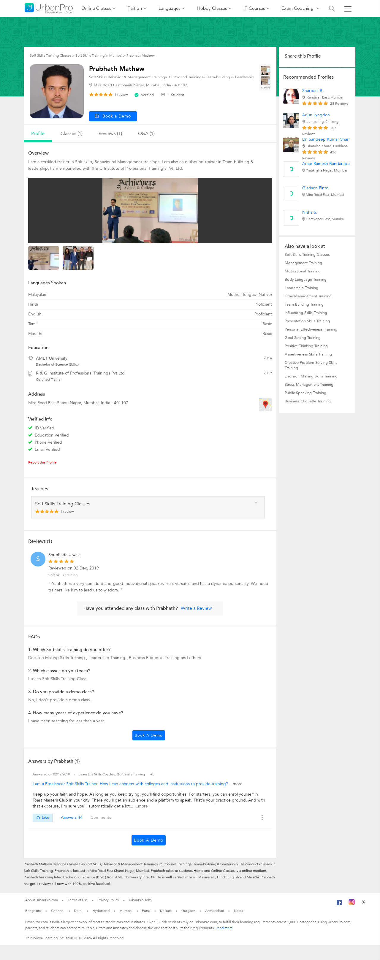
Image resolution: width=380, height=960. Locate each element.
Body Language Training (306, 279)
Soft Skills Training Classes (307, 254)
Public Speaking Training (305, 393)
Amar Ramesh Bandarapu (326, 163)
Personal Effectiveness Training (311, 329)
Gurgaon (188, 910)
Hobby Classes (212, 8)
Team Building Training (304, 304)
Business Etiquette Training (308, 401)
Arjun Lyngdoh (316, 115)
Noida (238, 910)
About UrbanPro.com (41, 900)
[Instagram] (352, 904)
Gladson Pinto (315, 188)
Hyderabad (101, 910)
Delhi (78, 910)
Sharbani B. (313, 90)
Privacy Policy (108, 900)
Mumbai (125, 910)
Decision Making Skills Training (311, 376)
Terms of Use (78, 900)
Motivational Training (303, 271)
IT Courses (254, 8)
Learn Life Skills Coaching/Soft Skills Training (112, 774)
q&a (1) (146, 133)
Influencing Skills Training (306, 312)
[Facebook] (339, 904)
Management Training (303, 263)
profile (38, 133)
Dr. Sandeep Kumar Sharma (328, 139)
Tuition (135, 8)
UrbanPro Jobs (140, 900)
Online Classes (96, 8)
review (121, 94)
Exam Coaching (298, 8)
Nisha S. (309, 212)
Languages (169, 8)
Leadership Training (301, 288)
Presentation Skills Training (307, 321)
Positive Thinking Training (306, 346)
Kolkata (166, 910)
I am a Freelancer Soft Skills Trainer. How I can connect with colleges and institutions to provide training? (131, 784)
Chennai (57, 910)
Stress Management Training (309, 384)
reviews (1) (110, 133)
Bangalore (33, 910)
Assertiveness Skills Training (308, 354)
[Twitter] (363, 904)
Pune (146, 910)
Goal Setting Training (303, 337)
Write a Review (196, 608)
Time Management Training (308, 296)
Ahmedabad (214, 910)
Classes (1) (72, 133)
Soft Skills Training (62, 575)
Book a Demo (149, 735)
